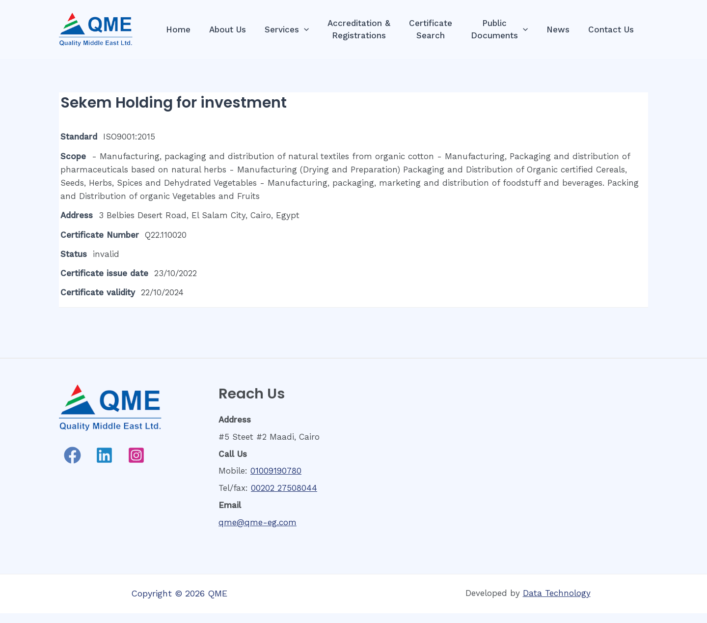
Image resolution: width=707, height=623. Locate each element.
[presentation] (315, 30)
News (560, 29)
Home (193, 29)
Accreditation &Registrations (367, 29)
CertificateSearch (437, 29)
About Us (240, 29)
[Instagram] (136, 455)
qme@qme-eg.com (257, 522)
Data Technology (557, 593)
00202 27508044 (284, 488)
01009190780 (275, 471)
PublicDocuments (504, 29)
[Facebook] (72, 455)
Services (297, 30)
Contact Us (612, 29)
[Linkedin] (104, 455)
